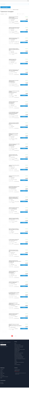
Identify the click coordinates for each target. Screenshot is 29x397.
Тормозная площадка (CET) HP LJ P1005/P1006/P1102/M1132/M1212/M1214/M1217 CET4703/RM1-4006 (15, 269)
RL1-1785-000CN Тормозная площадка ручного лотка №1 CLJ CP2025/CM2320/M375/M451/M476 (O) (14, 301)
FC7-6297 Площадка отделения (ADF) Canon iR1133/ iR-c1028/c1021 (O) (14, 246)
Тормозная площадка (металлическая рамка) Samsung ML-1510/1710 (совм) (14, 29)
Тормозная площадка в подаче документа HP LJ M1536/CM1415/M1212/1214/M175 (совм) (13, 312)
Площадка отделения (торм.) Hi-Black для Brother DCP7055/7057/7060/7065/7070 (13, 94)
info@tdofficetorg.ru (17, 383)
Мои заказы (1, 391)
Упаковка (15, 370)
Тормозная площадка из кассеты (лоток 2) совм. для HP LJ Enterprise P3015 (14, 258)
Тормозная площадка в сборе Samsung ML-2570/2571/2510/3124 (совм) (13, 160)
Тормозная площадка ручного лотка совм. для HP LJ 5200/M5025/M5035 (14, 72)
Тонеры (15, 369)
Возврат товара (2, 382)
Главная (1, 9)
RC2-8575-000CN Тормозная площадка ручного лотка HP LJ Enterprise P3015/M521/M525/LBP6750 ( (14, 192)
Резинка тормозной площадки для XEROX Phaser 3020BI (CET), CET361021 (14, 235)
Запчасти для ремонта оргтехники (7, 9)
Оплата (1, 380)
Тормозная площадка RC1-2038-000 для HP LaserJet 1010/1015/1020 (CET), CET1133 (14, 127)
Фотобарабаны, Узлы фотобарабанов (19, 371)
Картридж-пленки (16, 361)
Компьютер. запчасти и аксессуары (18, 362)
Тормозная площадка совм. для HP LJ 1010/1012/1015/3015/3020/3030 (14, 39)
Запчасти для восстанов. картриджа (18, 355)
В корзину (23, 21)
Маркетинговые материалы (17, 363)
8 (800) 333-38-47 (16, 380)
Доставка (1, 381)
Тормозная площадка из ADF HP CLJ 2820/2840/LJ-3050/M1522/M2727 (14, 323)
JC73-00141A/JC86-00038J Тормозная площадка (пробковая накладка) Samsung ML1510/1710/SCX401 (14, 116)
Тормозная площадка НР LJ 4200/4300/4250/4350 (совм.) (12, 61)
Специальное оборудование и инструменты (19, 368)
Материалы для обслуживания (18, 364)
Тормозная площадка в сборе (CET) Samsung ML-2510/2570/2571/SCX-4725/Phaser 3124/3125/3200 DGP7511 (14, 203)
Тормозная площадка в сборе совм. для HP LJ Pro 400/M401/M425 (14, 290)
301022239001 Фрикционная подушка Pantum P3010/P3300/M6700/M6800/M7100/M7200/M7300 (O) (15, 334)
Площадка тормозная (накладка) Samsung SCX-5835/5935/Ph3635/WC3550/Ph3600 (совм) (13, 138)
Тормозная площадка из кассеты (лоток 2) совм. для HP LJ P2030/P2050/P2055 (13, 280)
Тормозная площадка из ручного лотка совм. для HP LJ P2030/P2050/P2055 (13, 105)
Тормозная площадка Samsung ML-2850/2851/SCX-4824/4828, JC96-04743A (14, 224)
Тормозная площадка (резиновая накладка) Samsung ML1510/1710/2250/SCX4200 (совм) (13, 18)
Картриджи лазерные (17, 357)
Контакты (1, 383)
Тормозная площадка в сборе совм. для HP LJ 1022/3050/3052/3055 (14, 214)
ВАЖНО (1, 387)
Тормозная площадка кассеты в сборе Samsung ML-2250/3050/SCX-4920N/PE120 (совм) (13, 149)
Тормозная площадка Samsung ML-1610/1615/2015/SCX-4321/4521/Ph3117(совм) (14, 83)
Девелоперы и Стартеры (17, 354)
